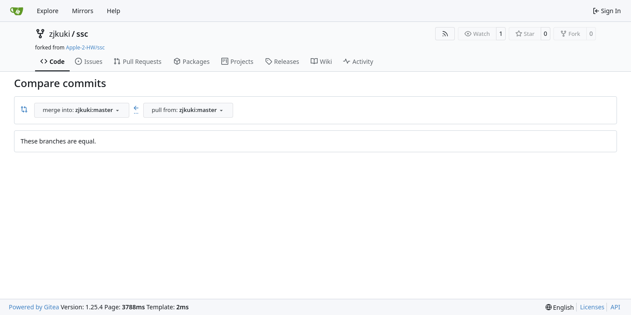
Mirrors (82, 11)
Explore (47, 11)
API (615, 307)
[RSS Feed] (445, 33)
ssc (82, 33)
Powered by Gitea (34, 307)
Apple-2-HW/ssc (85, 47)
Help (114, 11)
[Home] (16, 11)
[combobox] (81, 110)
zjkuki (59, 33)
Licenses (592, 307)
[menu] (560, 307)
